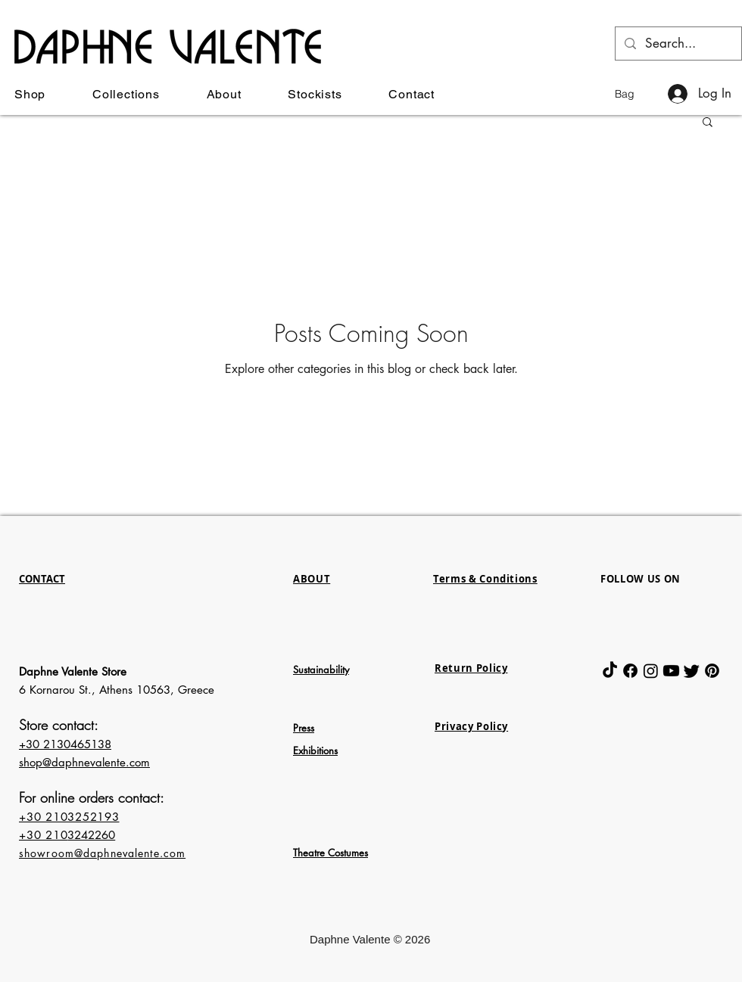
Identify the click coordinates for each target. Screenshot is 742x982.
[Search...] (677, 43)
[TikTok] (609, 670)
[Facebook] (630, 670)
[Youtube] (671, 670)
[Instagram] (650, 670)
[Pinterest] (712, 670)
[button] (634, 94)
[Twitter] (691, 670)
